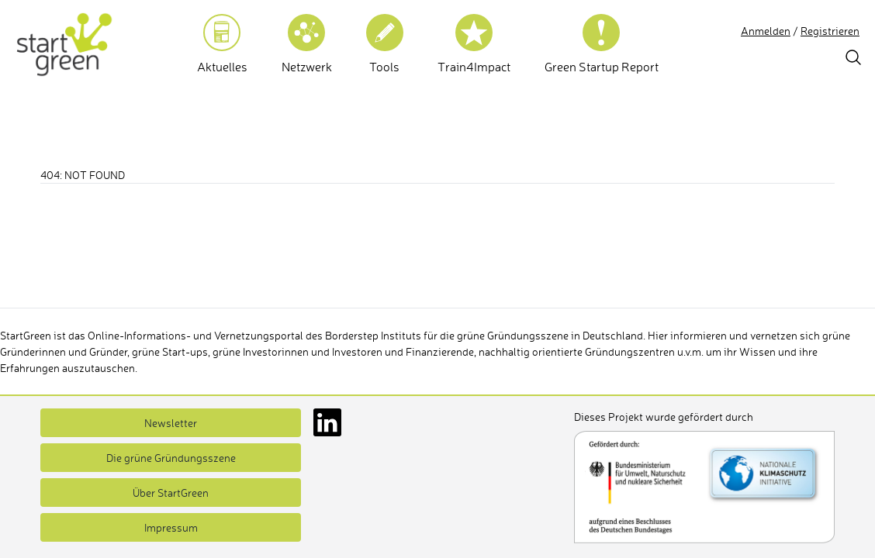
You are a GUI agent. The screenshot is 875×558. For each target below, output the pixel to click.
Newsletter (170, 422)
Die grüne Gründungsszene (171, 457)
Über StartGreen (171, 492)
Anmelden (765, 30)
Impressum (171, 527)
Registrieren (830, 30)
